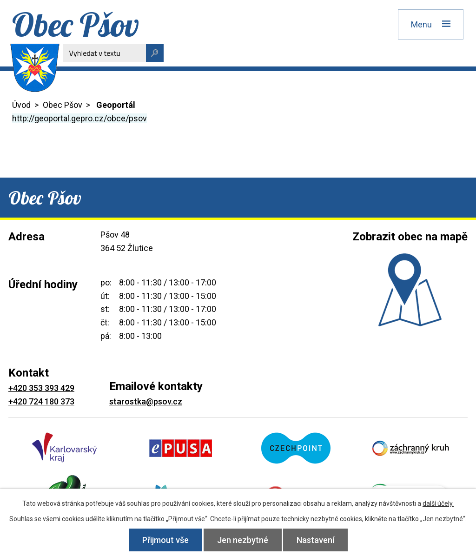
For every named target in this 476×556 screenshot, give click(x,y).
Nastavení (315, 540)
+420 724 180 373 (41, 401)
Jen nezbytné (242, 540)
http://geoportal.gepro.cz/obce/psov (79, 118)
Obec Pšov (62, 105)
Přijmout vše (165, 540)
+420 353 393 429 (41, 388)
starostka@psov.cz (145, 401)
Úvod (21, 105)
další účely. (438, 503)
